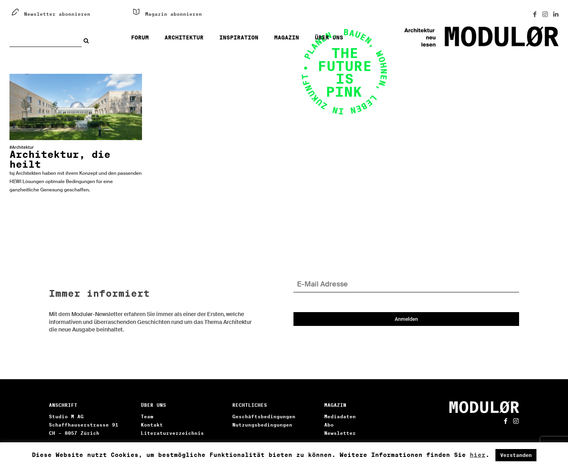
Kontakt (152, 424)
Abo (329, 424)
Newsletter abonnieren (57, 14)
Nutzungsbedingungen (262, 424)
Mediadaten (340, 416)
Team (147, 416)
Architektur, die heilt (59, 159)
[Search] (88, 40)
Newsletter (340, 433)
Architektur (23, 147)
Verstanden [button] (516, 455)
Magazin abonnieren (173, 14)
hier (478, 455)
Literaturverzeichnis (172, 433)
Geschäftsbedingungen (263, 416)
